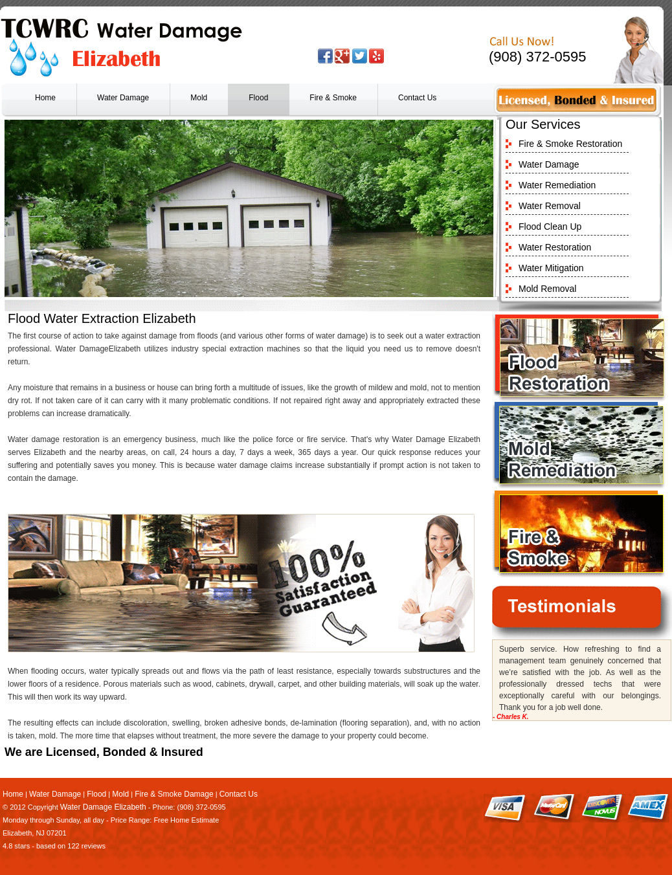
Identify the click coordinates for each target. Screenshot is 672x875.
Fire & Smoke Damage (174, 794)
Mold (198, 97)
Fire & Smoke (333, 97)
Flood (258, 97)
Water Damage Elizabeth (103, 807)
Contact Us (417, 97)
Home (45, 97)
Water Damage (123, 97)
